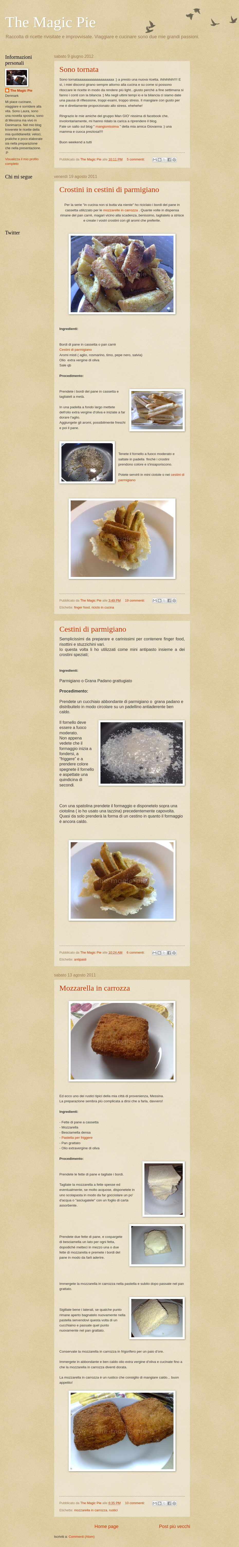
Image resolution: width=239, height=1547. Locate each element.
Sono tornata (78, 69)
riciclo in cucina (102, 607)
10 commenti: (135, 1503)
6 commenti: (136, 952)
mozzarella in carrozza (90, 1510)
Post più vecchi (174, 1526)
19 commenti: (135, 600)
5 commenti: (136, 159)
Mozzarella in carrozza (94, 988)
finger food (82, 607)
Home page (106, 1526)
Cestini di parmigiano (75, 350)
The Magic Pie (21, 90)
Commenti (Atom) (82, 1537)
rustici (113, 1510)
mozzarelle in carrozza (120, 210)
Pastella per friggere (77, 1138)
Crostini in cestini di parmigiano (109, 189)
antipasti (80, 959)
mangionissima (107, 126)
